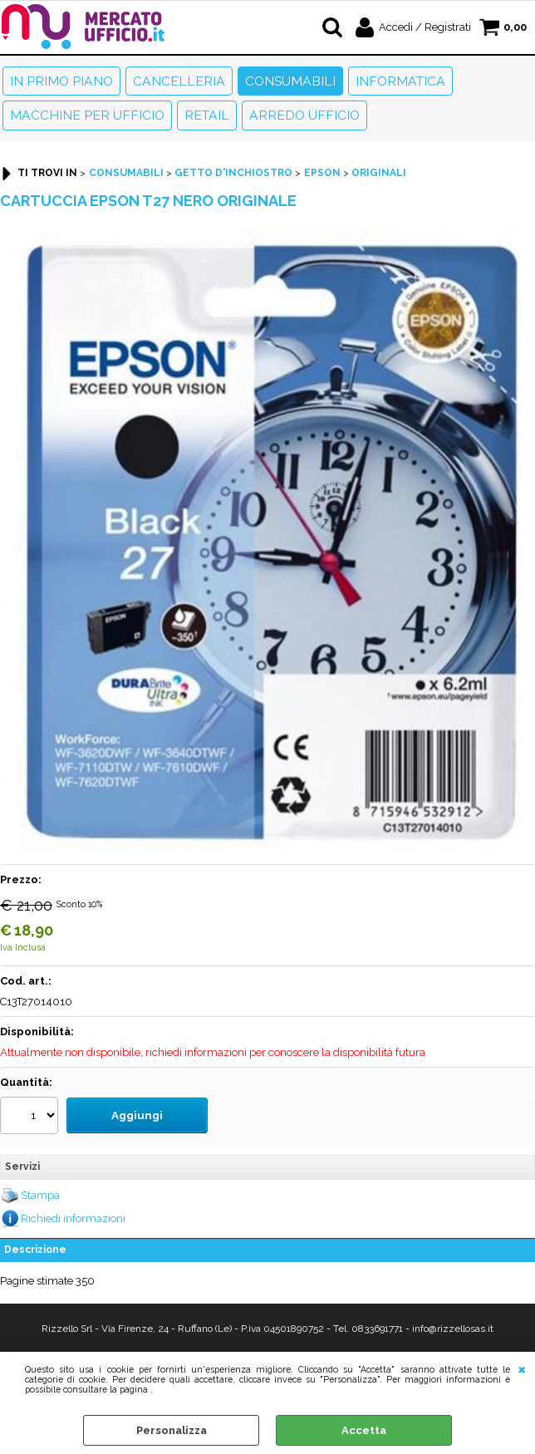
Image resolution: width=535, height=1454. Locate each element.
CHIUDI (522, 1368)
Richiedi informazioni (73, 1215)
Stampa (40, 1192)
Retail (206, 115)
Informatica (400, 81)
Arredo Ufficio (304, 115)
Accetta (363, 1430)
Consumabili (290, 81)
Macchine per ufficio (87, 115)
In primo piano (61, 81)
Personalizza (171, 1430)
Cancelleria (179, 81)
